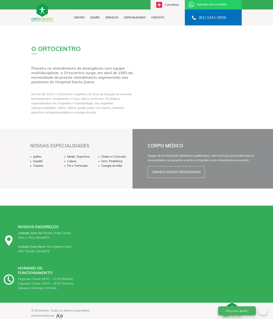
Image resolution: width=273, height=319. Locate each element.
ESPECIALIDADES (135, 17)
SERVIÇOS (111, 17)
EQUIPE (95, 17)
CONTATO (157, 17)
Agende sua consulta (208, 4)
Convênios (167, 5)
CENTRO (79, 17)
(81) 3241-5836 (209, 17)
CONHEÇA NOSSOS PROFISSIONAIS (176, 172)
